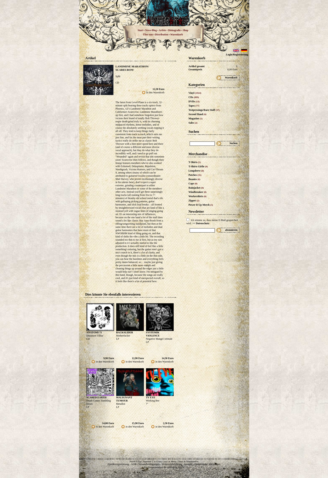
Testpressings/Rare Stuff (204, 109)
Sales (193, 122)
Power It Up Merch (201, 204)
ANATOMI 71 (94, 332)
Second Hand (197, 114)
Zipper (194, 200)
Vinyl (195, 92)
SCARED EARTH (96, 397)
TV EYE (150, 397)
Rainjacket (196, 187)
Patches (195, 174)
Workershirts (198, 196)
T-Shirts (195, 162)
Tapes (194, 105)
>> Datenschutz (200, 223)
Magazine (196, 118)
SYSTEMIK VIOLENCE (153, 334)
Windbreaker (198, 192)
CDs (194, 97)
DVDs (194, 101)
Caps (193, 183)
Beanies (194, 179)
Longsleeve (196, 170)
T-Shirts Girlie (198, 166)
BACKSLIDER (124, 332)
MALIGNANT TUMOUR (124, 399)
